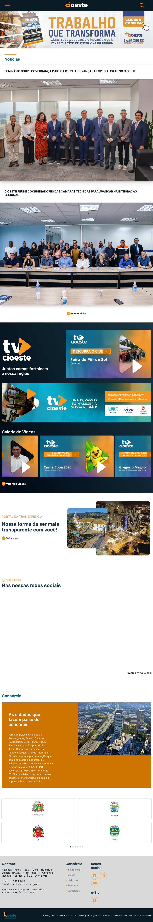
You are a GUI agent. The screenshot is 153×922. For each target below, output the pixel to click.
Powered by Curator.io (139, 672)
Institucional (73, 869)
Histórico (72, 880)
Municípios (73, 890)
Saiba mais (10, 538)
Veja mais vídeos (14, 484)
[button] (7, 29)
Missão (70, 874)
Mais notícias (76, 313)
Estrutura (72, 885)
